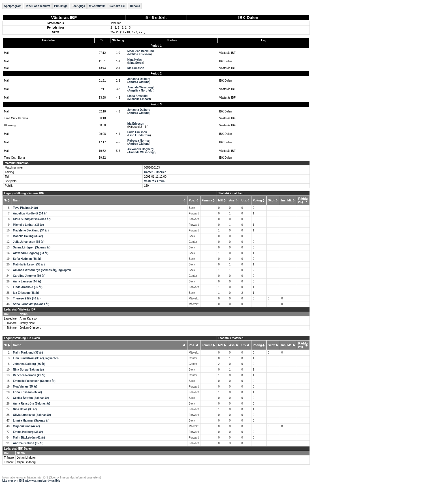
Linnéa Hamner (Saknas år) (31, 420)
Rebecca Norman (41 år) (29, 375)
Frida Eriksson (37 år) (27, 392)
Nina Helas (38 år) (25, 409)
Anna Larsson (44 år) (27, 281)
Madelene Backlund (140, 51)
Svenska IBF (117, 6)
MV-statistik (97, 6)
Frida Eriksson (137, 132)
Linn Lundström (139, 135)
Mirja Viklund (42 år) (26, 426)
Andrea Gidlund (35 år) (28, 443)
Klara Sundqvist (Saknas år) (32, 219)
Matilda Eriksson (139, 54)
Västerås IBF (64, 17)
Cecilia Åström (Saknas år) (31, 397)
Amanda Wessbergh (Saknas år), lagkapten (42, 270)
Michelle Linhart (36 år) (28, 224)
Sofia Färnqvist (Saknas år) (31, 304)
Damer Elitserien (155, 172)
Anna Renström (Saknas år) (31, 403)
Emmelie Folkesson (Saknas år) (34, 380)
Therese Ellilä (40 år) (26, 298)
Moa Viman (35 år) (25, 386)
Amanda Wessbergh (141, 87)
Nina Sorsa (135, 62)
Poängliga (78, 6)
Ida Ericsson (135, 68)
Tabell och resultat (37, 6)
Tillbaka (134, 6)
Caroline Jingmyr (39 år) (29, 275)
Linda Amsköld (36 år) (27, 287)
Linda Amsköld (137, 95)
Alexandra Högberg (140, 149)
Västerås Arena (154, 181)
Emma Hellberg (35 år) (28, 431)
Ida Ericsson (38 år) (26, 292)
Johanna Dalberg (138, 78)
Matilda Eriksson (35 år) (29, 264)
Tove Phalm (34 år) (25, 207)
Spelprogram (13, 6)
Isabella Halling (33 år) (28, 236)
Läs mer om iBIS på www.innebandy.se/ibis (31, 480)
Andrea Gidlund (139, 82)
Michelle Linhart (139, 99)
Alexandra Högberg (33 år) (30, 253)
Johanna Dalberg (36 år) (29, 363)
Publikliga (60, 6)
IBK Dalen (248, 17)
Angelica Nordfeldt (140, 90)
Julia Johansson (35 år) (28, 241)
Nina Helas (134, 59)
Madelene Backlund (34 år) (31, 230)
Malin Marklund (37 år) (28, 352)
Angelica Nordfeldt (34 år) (30, 213)
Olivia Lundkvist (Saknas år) (32, 414)
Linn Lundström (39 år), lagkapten (36, 358)
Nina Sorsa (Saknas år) (28, 369)
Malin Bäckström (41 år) (29, 437)
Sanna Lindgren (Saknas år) (31, 247)
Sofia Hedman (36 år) (27, 258)
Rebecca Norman (139, 140)
